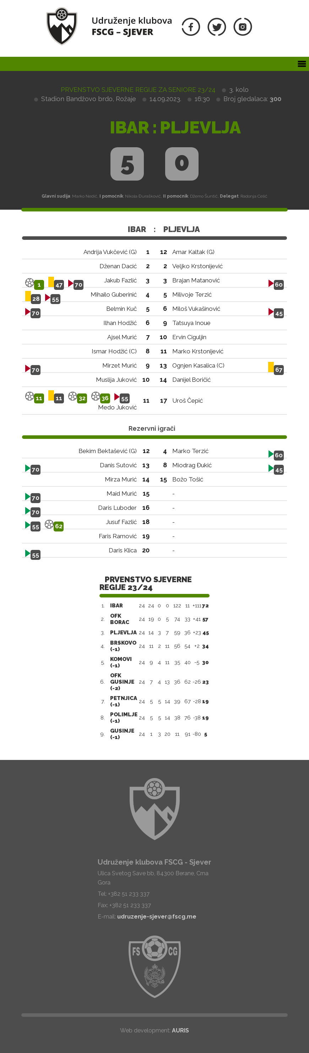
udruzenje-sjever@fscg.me (156, 916)
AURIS (180, 1030)
